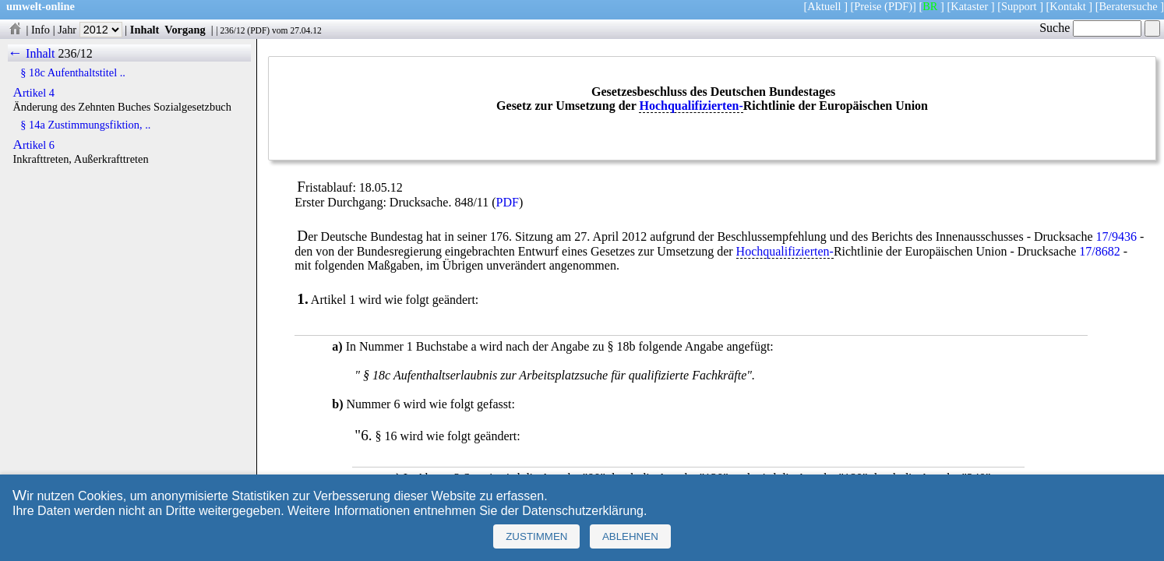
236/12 (232, 30)
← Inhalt (31, 53)
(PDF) (898, 6)
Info (40, 29)
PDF (258, 30)
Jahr (90, 29)
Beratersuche (1128, 6)
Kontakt (1067, 6)
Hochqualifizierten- (690, 105)
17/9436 (1116, 236)
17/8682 (1099, 251)
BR (929, 6)
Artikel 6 (33, 145)
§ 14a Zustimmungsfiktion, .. (85, 124)
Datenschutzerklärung (583, 510)
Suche (1090, 27)
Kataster (969, 6)
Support (1019, 6)
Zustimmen (536, 536)
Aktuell (824, 6)
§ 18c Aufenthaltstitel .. (72, 72)
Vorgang (185, 29)
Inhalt (145, 29)
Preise (867, 6)
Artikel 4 (33, 92)
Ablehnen (630, 536)
